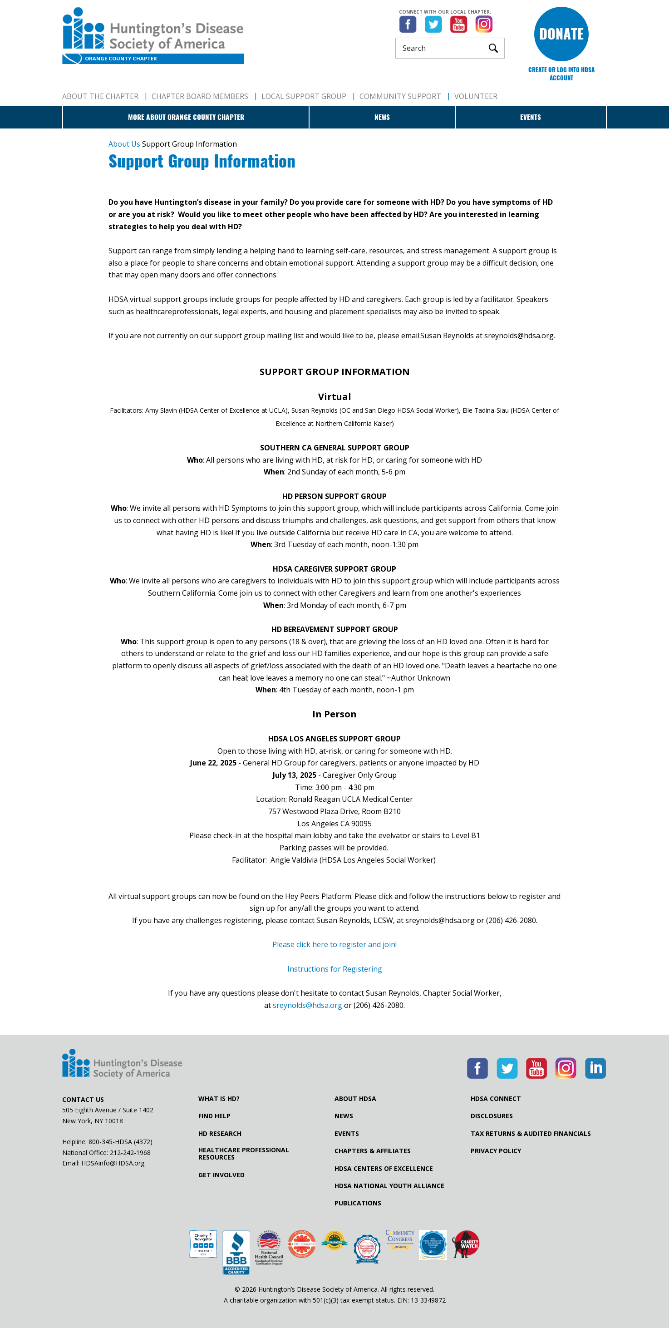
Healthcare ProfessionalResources (243, 1153)
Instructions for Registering (334, 969)
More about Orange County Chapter (186, 117)
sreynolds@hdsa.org (307, 1005)
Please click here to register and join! (334, 944)
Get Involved (221, 1175)
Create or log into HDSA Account (561, 74)
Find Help (214, 1116)
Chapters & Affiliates (372, 1151)
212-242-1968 (130, 1152)
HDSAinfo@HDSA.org (112, 1163)
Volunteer (475, 96)
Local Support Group (303, 96)
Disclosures (492, 1116)
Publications (357, 1203)
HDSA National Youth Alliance (389, 1186)
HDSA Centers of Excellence (383, 1168)
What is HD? (219, 1098)
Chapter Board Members (200, 96)
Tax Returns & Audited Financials (531, 1133)
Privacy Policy (496, 1151)
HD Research (219, 1133)
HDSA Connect (496, 1098)
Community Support (400, 96)
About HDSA (355, 1098)
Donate (561, 34)
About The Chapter (100, 96)
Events (530, 117)
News (382, 117)
